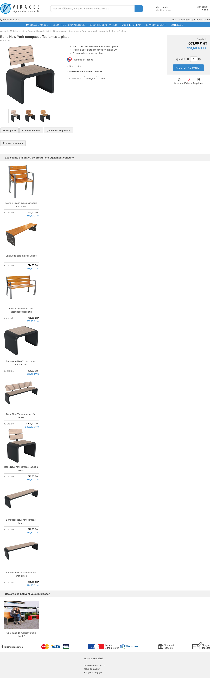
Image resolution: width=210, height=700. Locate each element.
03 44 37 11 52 (9, 19)
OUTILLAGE (176, 25)
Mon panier (202, 6)
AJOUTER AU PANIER (188, 67)
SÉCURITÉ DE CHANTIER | (103, 25)
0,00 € (205, 10)
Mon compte (158, 7)
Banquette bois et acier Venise (21, 255)
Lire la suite (75, 66)
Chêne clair (75, 78)
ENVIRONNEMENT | (156, 25)
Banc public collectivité (39, 31)
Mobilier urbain (17, 31)
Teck (102, 78)
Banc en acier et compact (66, 31)
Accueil (4, 31)
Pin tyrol (90, 78)
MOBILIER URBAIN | (132, 25)
